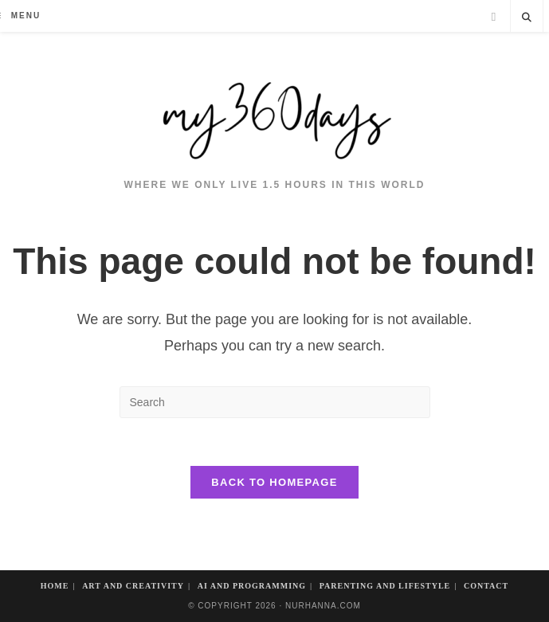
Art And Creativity (133, 585)
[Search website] (527, 18)
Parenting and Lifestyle (385, 585)
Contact (486, 585)
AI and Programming (252, 585)
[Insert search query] (275, 402)
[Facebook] (493, 16)
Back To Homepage (274, 482)
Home (55, 585)
